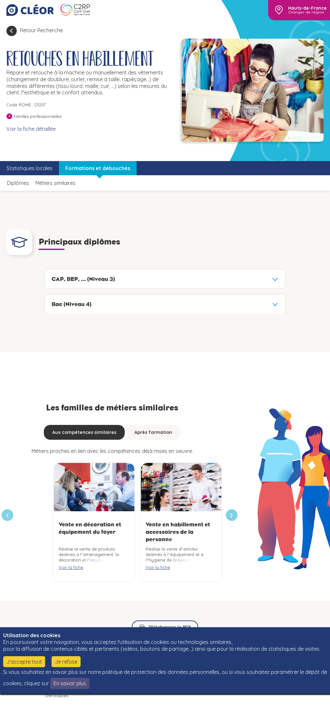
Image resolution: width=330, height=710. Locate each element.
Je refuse (66, 661)
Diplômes (18, 183)
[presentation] (232, 515)
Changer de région (306, 12)
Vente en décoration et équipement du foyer (90, 528)
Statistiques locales (29, 168)
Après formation (153, 432)
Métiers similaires (55, 183)
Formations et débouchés (97, 168)
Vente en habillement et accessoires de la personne (178, 532)
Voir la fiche (71, 567)
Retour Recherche (41, 30)
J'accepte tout (24, 661)
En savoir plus (69, 683)
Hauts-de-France (307, 8)
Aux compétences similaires (84, 432)
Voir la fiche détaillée (31, 129)
